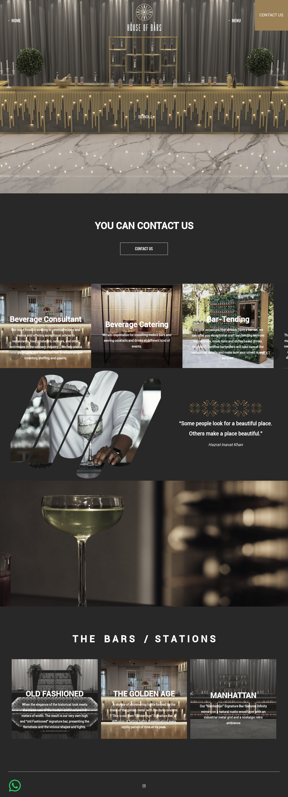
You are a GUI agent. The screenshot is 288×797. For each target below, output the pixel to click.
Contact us (144, 248)
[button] (15, 353)
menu (236, 20)
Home (16, 20)
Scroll (145, 117)
